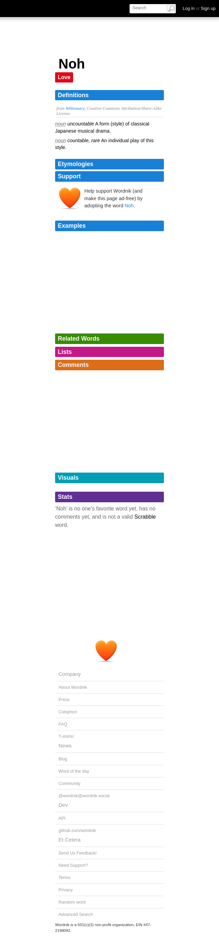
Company (69, 674)
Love (64, 77)
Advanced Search (75, 914)
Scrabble (145, 517)
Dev (63, 805)
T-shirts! (66, 736)
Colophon (67, 711)
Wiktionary (75, 108)
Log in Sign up (199, 8)
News (64, 745)
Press (64, 699)
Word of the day (73, 771)
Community (69, 783)
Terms (64, 877)
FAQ (62, 724)
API (62, 818)
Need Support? (73, 865)
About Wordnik (72, 687)
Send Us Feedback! (77, 853)
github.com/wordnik (77, 830)
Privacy (65, 889)
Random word (72, 902)
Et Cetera (69, 840)
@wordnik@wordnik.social (84, 795)
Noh (128, 205)
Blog (62, 758)
